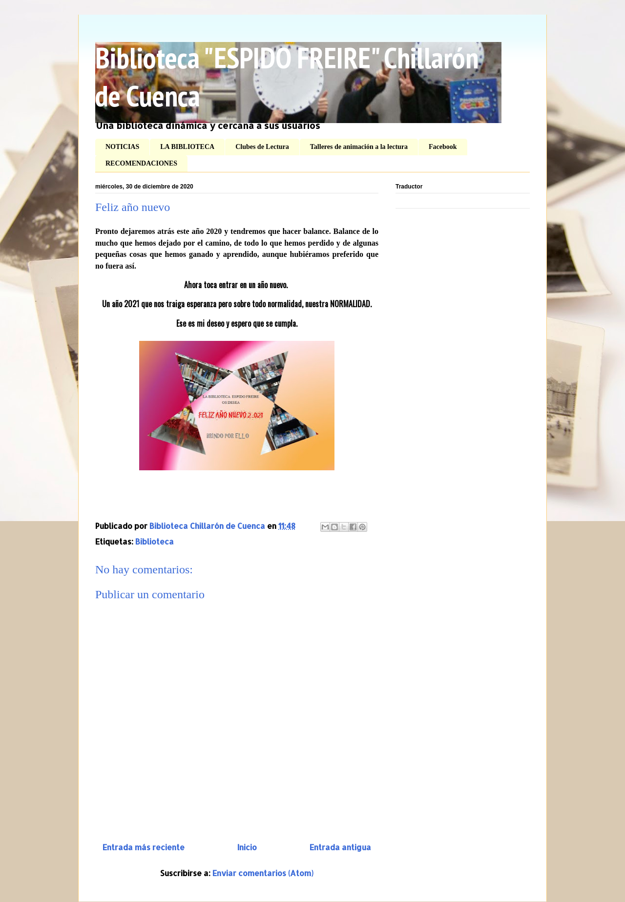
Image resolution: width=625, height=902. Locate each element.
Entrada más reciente (144, 847)
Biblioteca (154, 541)
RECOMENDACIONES (141, 163)
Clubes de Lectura (262, 146)
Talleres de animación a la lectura (359, 146)
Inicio (247, 847)
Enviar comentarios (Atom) (262, 873)
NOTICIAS (122, 146)
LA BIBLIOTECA (187, 146)
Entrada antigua (340, 847)
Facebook (443, 146)
